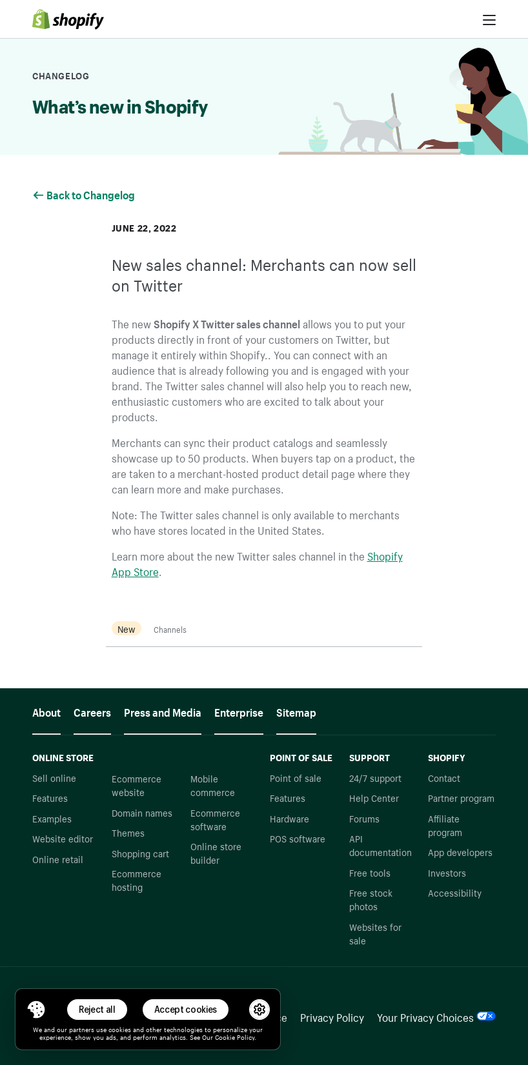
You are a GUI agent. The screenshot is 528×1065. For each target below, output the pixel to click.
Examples (52, 818)
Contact (444, 777)
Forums (364, 818)
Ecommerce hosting (136, 879)
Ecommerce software (215, 819)
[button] (36, 1009)
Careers (92, 710)
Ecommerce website (136, 785)
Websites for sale (375, 933)
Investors (447, 872)
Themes (128, 832)
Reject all (97, 1009)
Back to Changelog (84, 193)
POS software (297, 838)
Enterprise (238, 710)
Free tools (370, 872)
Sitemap (296, 710)
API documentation (380, 845)
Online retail (57, 858)
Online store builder (215, 852)
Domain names (142, 812)
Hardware (289, 818)
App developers (460, 851)
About (46, 710)
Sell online (54, 777)
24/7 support (375, 777)
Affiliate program (445, 825)
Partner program (461, 797)
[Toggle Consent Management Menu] (36, 1009)
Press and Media (162, 710)
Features (50, 797)
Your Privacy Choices (436, 1016)
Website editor (62, 838)
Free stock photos (370, 899)
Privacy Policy (332, 1016)
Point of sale (295, 777)
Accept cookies (186, 1009)
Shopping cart (140, 853)
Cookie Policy (234, 1036)
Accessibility (455, 892)
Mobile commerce (212, 785)
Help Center (374, 797)
